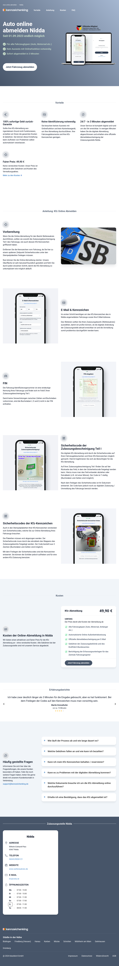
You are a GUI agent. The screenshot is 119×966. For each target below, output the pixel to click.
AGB (114, 956)
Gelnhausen (100, 941)
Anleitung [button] (50, 10)
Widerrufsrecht (102, 956)
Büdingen (7, 941)
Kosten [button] (63, 10)
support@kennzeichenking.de (15, 784)
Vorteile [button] (37, 10)
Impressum (73, 956)
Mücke (57, 941)
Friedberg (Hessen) (23, 941)
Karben (47, 941)
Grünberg (7, 948)
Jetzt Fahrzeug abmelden (20, 67)
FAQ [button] (73, 10)
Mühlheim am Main (83, 941)
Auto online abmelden (10, 5)
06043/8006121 (16, 859)
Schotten (67, 941)
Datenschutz (87, 956)
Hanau (37, 941)
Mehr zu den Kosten (11, 175)
